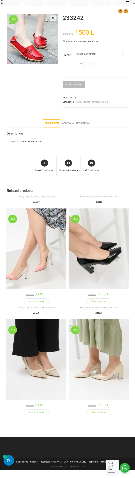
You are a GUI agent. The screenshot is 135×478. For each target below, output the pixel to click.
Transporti (93, 462)
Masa (67, 54)
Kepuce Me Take (47, 196)
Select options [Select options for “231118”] (99, 301)
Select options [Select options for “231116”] (36, 412)
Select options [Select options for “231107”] (36, 301)
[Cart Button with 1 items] (9, 460)
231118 (99, 201)
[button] (53, 18)
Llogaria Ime (22, 462)
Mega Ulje (103, 102)
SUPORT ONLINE (78, 462)
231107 (36, 201)
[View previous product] (120, 11)
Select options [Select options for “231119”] (99, 412)
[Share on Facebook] (68, 166)
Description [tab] (52, 123)
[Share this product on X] (44, 166)
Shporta (34, 462)
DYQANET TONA (60, 462)
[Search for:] (132, 3)
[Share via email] (91, 166)
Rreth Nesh (45, 462)
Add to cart (73, 84)
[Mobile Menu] (128, 3)
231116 (36, 312)
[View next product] (125, 11)
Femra (78, 102)
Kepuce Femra (89, 102)
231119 (98, 312)
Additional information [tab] (76, 123)
